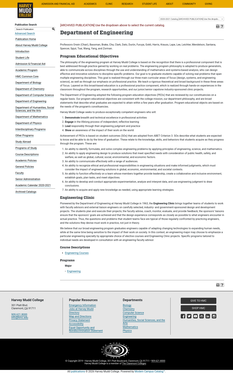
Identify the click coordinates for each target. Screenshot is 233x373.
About (169, 4)
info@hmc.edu (19, 317)
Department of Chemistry (29, 88)
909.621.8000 (19, 314)
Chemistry (128, 309)
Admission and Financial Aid (58, 4)
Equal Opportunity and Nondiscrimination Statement (86, 329)
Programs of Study (26, 148)
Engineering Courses (77, 252)
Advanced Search (25, 33)
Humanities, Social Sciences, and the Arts (144, 322)
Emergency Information (82, 305)
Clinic (108, 4)
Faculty (19, 173)
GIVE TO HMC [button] (198, 300)
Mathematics (130, 326)
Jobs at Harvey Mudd (81, 309)
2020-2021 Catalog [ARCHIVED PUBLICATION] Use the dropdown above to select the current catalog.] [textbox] (192, 19)
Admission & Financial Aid (30, 63)
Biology (127, 305)
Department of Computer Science (34, 95)
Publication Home (25, 39)
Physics (127, 330)
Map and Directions (80, 316)
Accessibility (76, 323)
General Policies (24, 166)
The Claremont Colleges (134, 363)
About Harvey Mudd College (31, 45)
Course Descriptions (27, 154)
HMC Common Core (27, 76)
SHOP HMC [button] (198, 308)
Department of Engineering (30, 101)
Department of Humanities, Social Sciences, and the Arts (34, 109)
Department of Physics (28, 123)
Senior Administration (27, 179)
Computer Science (133, 312)
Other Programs (24, 135)
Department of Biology (28, 82)
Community (189, 4)
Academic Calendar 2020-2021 (33, 185)
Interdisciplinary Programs (30, 129)
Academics (90, 4)
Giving (208, 4)
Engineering (74, 271)
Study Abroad (23, 141)
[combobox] (191, 19)
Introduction (22, 51)
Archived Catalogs (25, 191)
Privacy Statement (79, 320)
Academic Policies (26, 160)
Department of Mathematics (31, 116)
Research (127, 4)
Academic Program (26, 70)
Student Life (149, 4)
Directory (74, 312)
